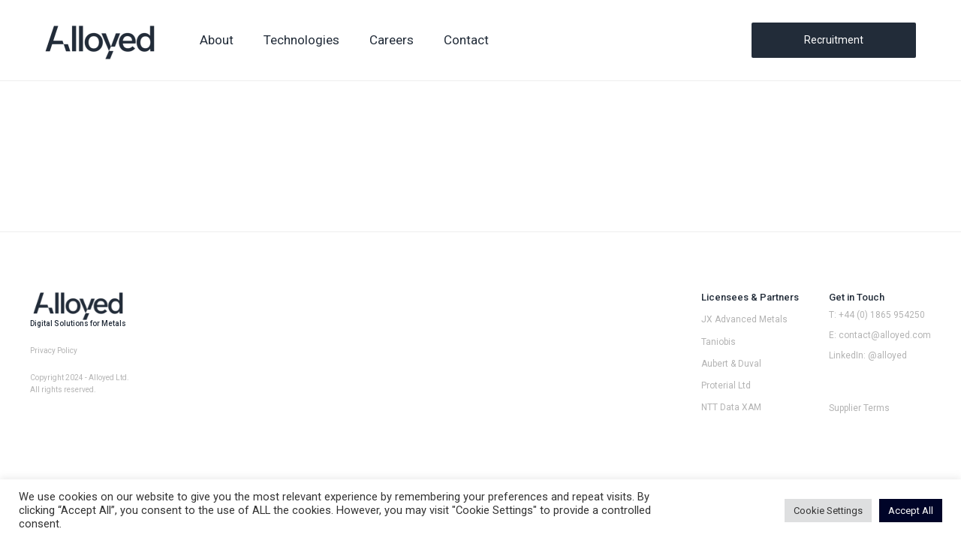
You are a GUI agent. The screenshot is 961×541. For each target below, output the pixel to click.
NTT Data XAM (731, 407)
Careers (391, 39)
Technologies (301, 39)
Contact (466, 39)
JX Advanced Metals (744, 319)
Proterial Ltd (726, 385)
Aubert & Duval (731, 363)
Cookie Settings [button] (828, 510)
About (216, 39)
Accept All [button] (910, 510)
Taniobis (718, 342)
